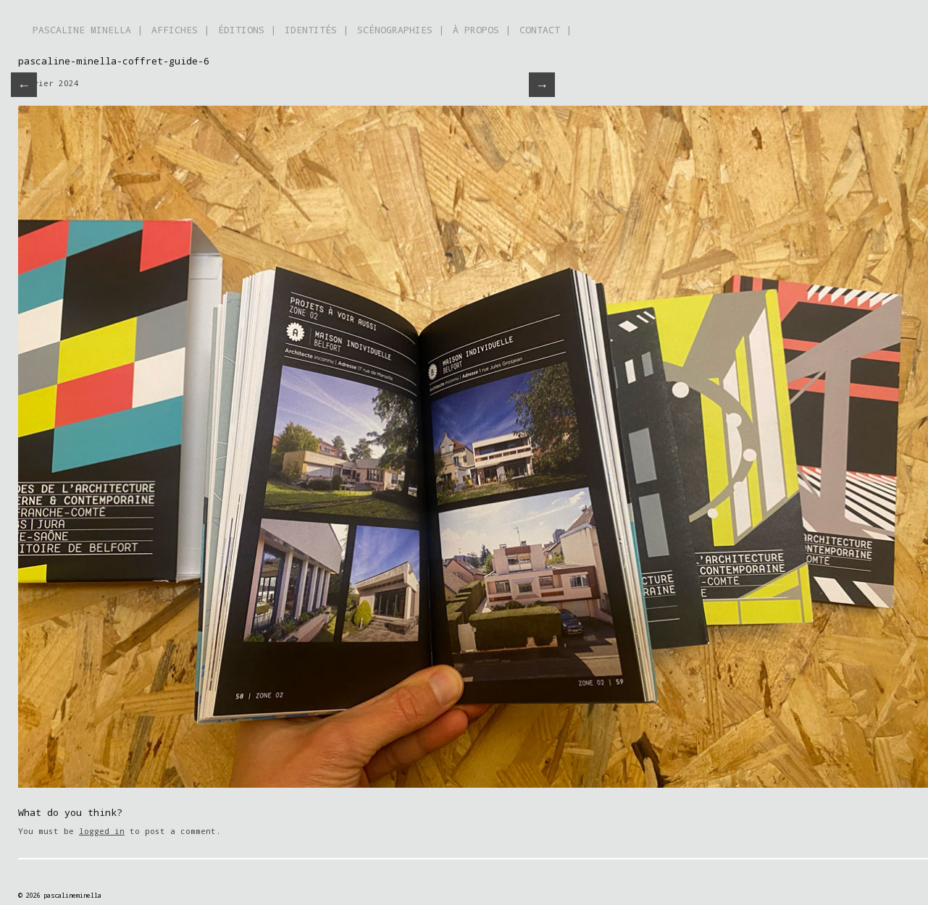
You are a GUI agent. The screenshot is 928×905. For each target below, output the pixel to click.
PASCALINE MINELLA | (88, 29)
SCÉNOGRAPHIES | (400, 29)
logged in (102, 830)
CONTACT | (545, 29)
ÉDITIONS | (247, 29)
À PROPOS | (482, 29)
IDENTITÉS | (316, 29)
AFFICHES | (180, 29)
